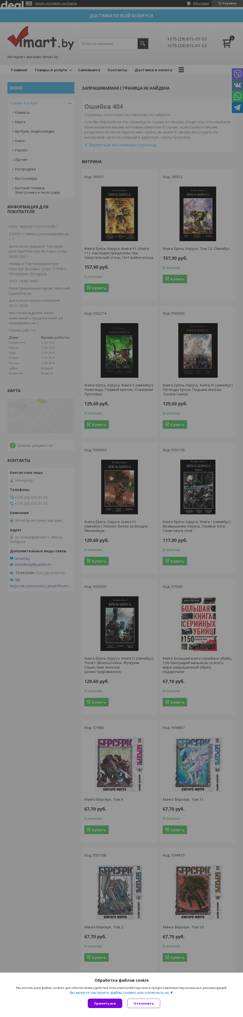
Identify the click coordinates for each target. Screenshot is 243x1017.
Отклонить (144, 1003)
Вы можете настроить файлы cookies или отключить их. (120, 992)
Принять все (105, 1003)
